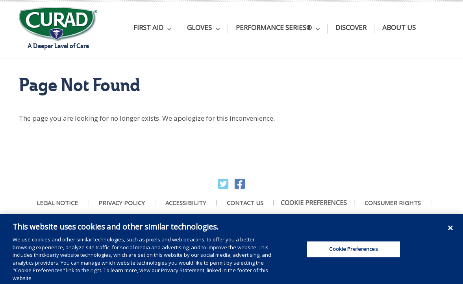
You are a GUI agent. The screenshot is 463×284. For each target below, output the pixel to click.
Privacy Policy (121, 203)
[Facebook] (240, 184)
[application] (167, 29)
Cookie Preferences (314, 203)
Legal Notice (57, 203)
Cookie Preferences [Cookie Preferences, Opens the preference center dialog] (353, 252)
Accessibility (185, 203)
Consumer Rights (393, 203)
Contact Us (245, 203)
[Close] (450, 230)
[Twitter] (223, 184)
